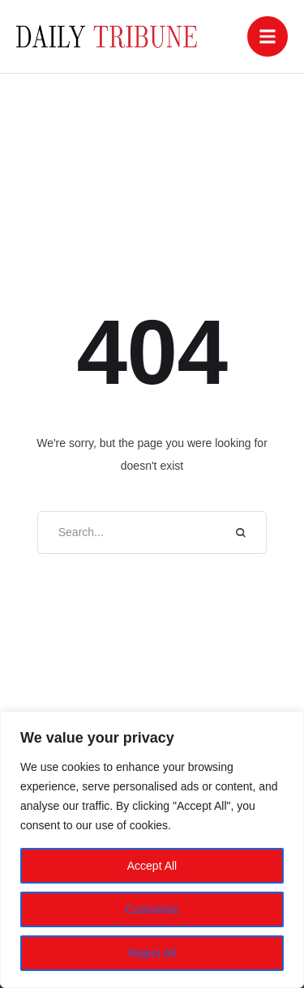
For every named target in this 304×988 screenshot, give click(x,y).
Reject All (151, 953)
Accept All (152, 865)
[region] (152, 849)
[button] (267, 36)
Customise (151, 909)
